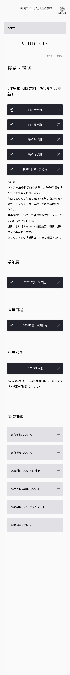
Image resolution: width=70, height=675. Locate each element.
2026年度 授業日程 (35, 325)
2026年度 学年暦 (35, 282)
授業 (51, 55)
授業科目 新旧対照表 (35, 169)
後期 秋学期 (35, 139)
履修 (60, 55)
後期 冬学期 (35, 154)
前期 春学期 (35, 110)
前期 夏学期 (35, 124)
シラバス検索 (35, 368)
